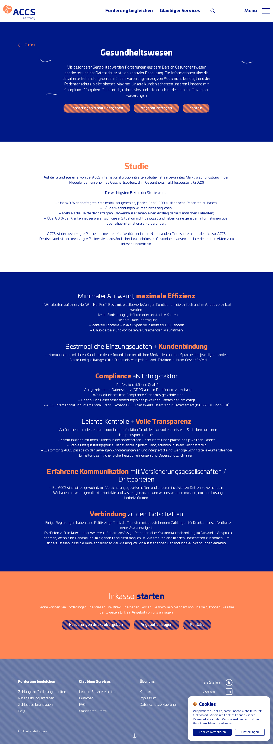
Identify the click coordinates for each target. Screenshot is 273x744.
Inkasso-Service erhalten (97, 692)
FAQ (21, 711)
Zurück (30, 45)
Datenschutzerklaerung (158, 704)
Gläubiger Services (180, 11)
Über (147, 681)
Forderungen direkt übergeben (96, 108)
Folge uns (208, 691)
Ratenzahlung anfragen (36, 698)
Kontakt (196, 108)
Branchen (86, 698)
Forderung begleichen (129, 11)
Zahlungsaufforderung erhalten (42, 692)
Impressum (148, 698)
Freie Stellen (210, 682)
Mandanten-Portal (93, 711)
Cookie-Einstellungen (32, 731)
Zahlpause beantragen (35, 704)
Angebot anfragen (156, 108)
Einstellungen (250, 732)
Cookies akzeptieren (212, 732)
